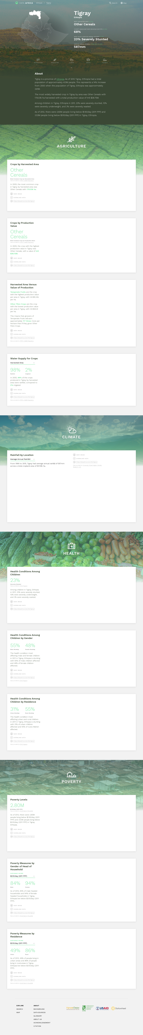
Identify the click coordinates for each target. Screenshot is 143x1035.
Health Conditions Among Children (25, 573)
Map (123, 3)
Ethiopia (39, 3)
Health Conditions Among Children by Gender (25, 637)
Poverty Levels (18, 799)
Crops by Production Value (22, 224)
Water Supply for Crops (24, 358)
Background (39, 1009)
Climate (71, 60)
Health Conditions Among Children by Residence (25, 700)
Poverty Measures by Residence (22, 935)
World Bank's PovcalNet (26, 811)
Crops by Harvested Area (24, 164)
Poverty (105, 60)
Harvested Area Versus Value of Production (23, 286)
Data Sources (39, 1012)
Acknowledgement (42, 1023)
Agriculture (55, 60)
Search (19, 1009)
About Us (38, 1019)
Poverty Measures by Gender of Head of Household (22, 866)
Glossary (38, 1016)
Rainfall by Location (21, 455)
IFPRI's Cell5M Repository (27, 180)
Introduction (38, 60)
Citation (37, 1026)
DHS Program (23, 586)
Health (88, 60)
